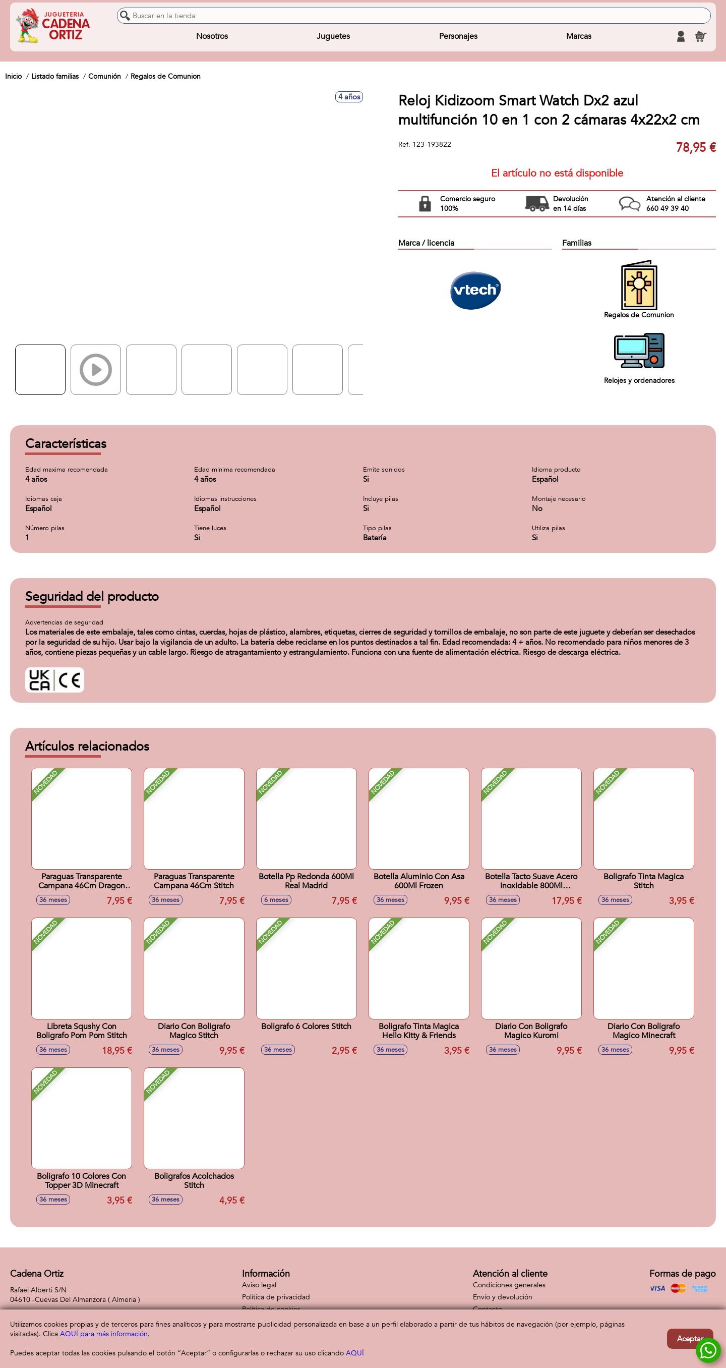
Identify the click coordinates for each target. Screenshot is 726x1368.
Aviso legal (259, 1285)
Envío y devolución (502, 1297)
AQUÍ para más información (104, 1334)
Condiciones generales (509, 1285)
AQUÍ (355, 1353)
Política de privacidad (276, 1297)
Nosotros (212, 36)
